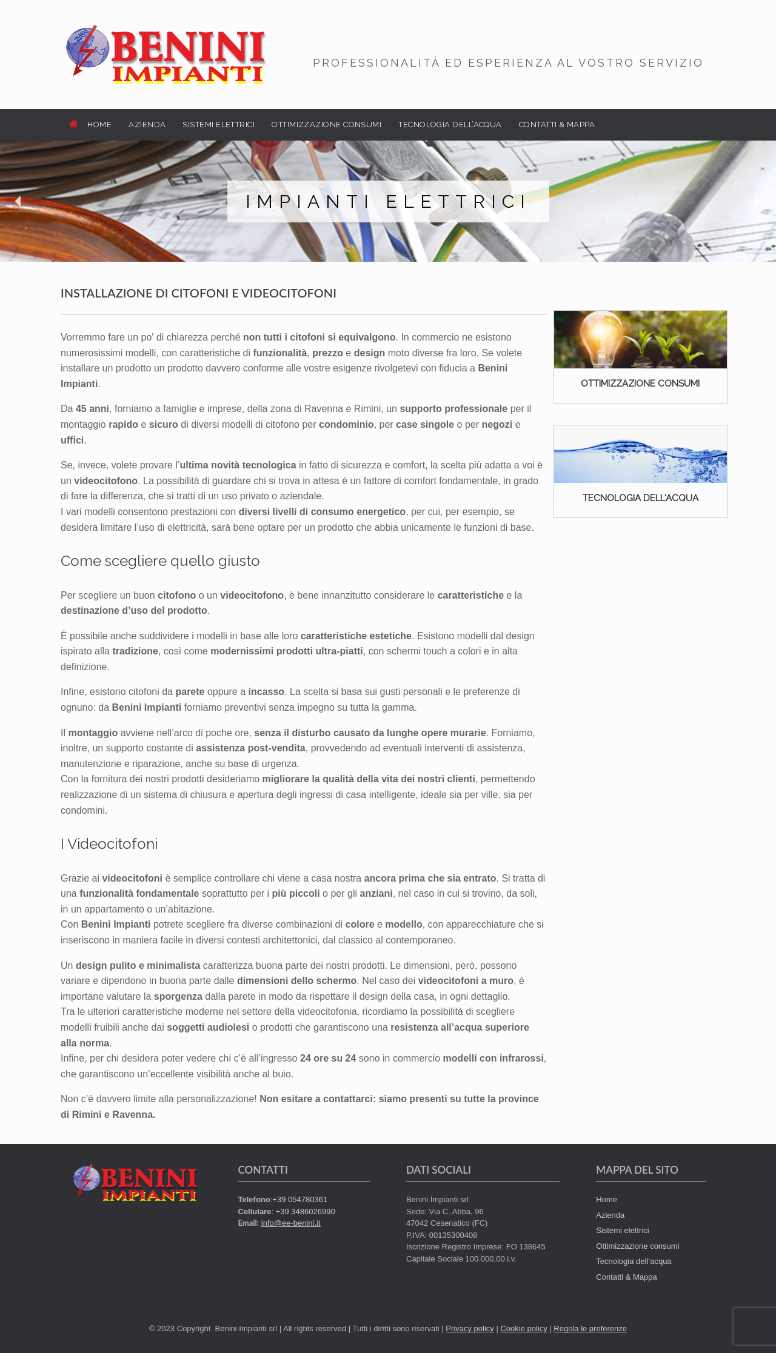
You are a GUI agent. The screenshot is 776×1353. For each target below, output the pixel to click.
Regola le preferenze (590, 1328)
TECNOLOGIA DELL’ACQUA (450, 124)
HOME (90, 124)
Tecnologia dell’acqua (633, 1261)
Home (606, 1199)
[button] (18, 201)
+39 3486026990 (305, 1211)
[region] (388, 201)
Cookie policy (523, 1328)
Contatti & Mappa (626, 1277)
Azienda (610, 1215)
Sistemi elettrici (622, 1230)
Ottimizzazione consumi (637, 1246)
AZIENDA (147, 124)
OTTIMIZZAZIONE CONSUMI (326, 124)
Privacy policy (469, 1328)
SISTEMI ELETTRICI (218, 124)
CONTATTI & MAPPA (557, 124)
